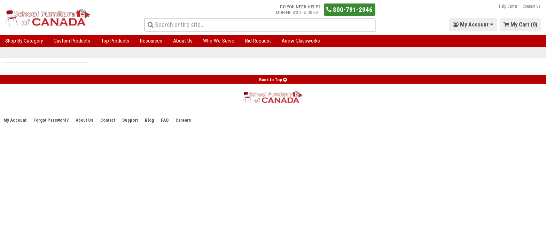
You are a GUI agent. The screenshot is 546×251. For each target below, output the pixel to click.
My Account (14, 120)
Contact (107, 120)
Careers (183, 120)
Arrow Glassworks (301, 41)
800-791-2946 (349, 10)
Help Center (508, 6)
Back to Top (273, 79)
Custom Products (72, 41)
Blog (149, 120)
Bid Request (258, 41)
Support (130, 120)
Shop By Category (24, 41)
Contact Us (532, 6)
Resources (151, 41)
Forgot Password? (51, 120)
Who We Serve (218, 41)
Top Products (115, 41)
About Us (183, 41)
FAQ (165, 120)
